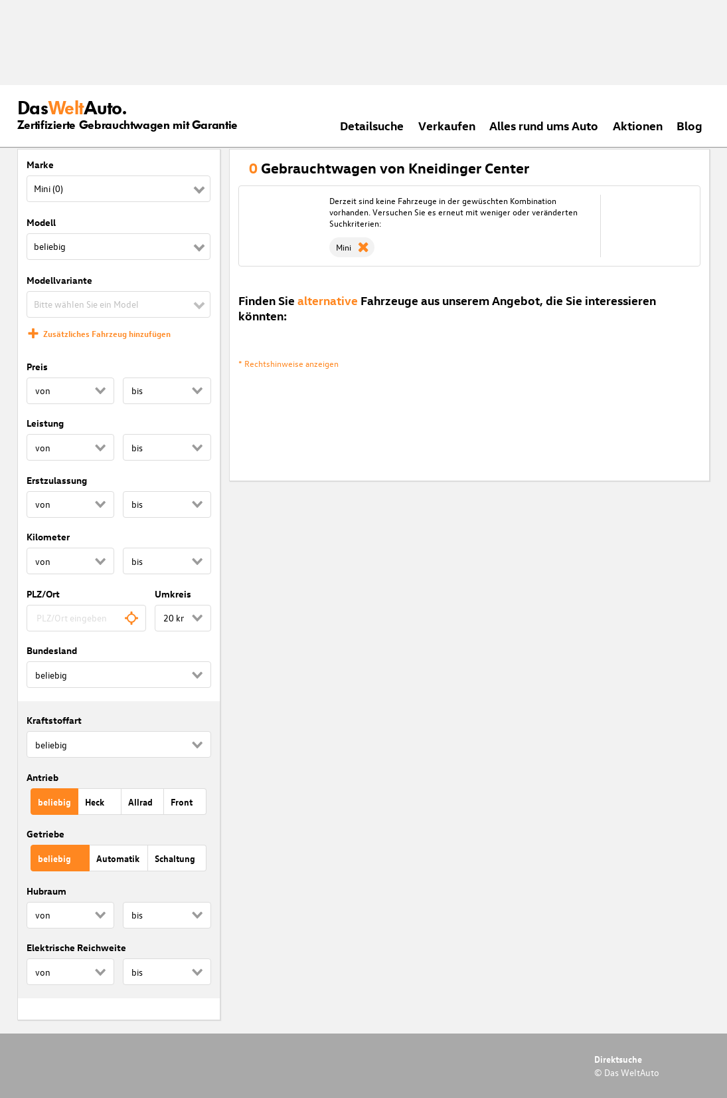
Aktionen (638, 125)
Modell (41, 222)
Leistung (45, 423)
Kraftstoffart (54, 720)
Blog (689, 125)
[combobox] (87, 618)
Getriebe (45, 833)
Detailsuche (372, 125)
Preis (37, 366)
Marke (40, 164)
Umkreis (173, 594)
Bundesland (52, 650)
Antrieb (42, 777)
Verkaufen (446, 125)
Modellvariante (59, 280)
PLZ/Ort (43, 594)
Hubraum (46, 891)
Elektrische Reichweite (76, 947)
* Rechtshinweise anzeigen (288, 363)
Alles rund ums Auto (543, 125)
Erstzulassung (57, 480)
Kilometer (48, 536)
